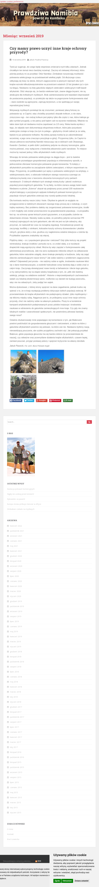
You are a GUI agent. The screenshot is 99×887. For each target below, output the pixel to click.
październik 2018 (17, 661)
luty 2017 (14, 747)
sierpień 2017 (15, 722)
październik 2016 (17, 757)
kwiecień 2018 (16, 687)
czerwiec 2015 (16, 787)
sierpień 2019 (15, 616)
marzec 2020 (15, 591)
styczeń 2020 (15, 596)
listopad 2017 (15, 712)
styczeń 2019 (15, 646)
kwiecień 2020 (16, 586)
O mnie (10, 829)
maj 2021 (14, 546)
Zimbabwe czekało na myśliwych (20, 509)
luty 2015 (14, 807)
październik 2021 (17, 531)
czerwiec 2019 (16, 626)
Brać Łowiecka (13, 839)
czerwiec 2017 (16, 732)
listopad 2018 (15, 656)
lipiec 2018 (14, 671)
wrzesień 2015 (16, 772)
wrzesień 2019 (16, 611)
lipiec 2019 (14, 621)
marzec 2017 (15, 742)
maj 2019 (14, 631)
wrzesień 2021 (16, 536)
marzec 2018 (15, 692)
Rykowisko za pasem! (16, 499)
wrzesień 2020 (16, 566)
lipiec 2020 (14, 576)
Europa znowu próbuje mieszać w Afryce (24, 504)
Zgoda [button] (57, 881)
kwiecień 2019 (16, 636)
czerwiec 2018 (16, 677)
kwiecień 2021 (16, 551)
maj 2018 (14, 682)
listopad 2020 (15, 561)
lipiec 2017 (14, 727)
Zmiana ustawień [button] (81, 881)
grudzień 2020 (16, 556)
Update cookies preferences (11, 1)
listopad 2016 (15, 752)
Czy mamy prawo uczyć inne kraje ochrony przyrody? (48, 50)
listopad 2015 (15, 762)
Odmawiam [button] (67, 881)
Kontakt (10, 834)
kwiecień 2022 (16, 526)
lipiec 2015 (14, 782)
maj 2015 (14, 792)
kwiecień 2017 (16, 737)
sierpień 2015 (15, 777)
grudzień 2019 (16, 601)
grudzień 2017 (16, 707)
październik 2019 (17, 606)
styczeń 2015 (15, 812)
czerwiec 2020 (16, 581)
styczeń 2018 (15, 702)
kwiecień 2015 (16, 797)
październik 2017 (17, 717)
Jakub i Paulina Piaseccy (39, 60)
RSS (39, 861)
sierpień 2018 (15, 666)
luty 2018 (14, 697)
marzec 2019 (15, 641)
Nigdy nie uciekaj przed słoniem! (20, 494)
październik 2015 (17, 767)
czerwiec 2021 (16, 541)
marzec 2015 (15, 802)
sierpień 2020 (15, 571)
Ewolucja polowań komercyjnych (21, 489)
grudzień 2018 (16, 651)
